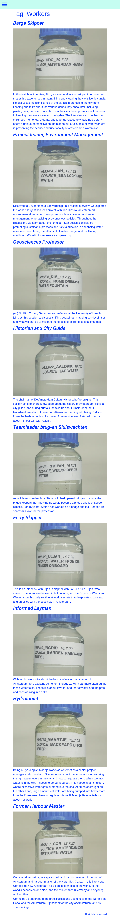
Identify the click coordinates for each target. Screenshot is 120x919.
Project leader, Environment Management (58, 135)
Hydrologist (25, 699)
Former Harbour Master (38, 806)
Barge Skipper (28, 23)
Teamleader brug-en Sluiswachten (50, 427)
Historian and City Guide (39, 328)
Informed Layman (32, 608)
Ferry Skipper (27, 518)
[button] (4, 4)
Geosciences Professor (38, 242)
